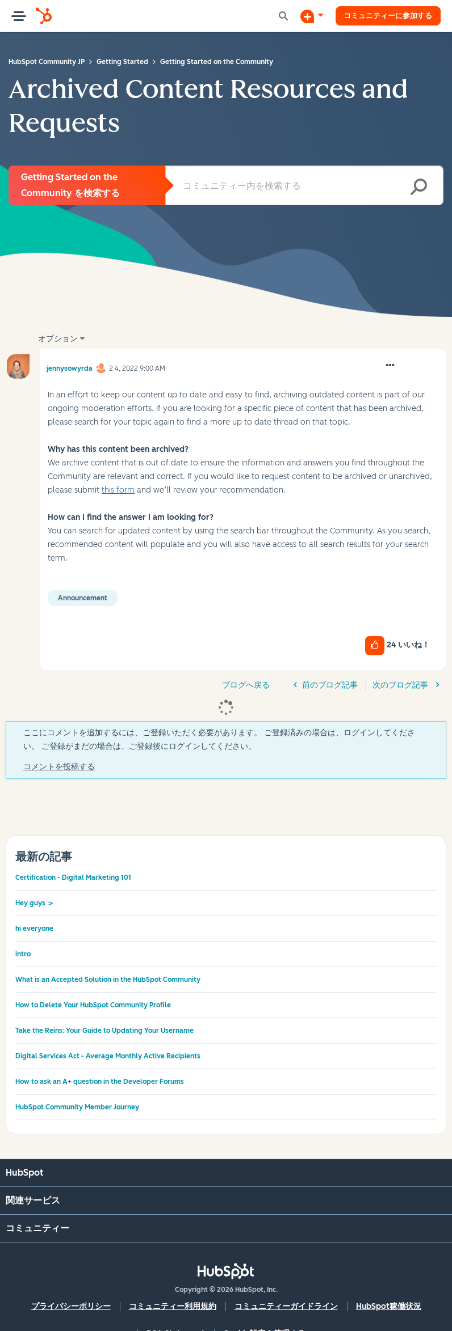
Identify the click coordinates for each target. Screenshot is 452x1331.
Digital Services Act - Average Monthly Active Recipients (107, 1056)
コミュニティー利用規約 (172, 1306)
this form (118, 490)
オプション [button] (58, 339)
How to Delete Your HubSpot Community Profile (93, 1005)
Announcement (82, 598)
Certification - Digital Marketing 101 (73, 877)
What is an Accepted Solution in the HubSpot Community (107, 980)
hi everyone (34, 928)
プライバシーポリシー (71, 1306)
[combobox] (304, 185)
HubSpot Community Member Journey (77, 1107)
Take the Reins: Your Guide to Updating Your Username (104, 1031)
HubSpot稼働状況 (388, 1306)
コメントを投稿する (59, 767)
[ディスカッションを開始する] (302, 16)
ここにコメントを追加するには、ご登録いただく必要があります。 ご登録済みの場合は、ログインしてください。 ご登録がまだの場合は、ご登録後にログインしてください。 (219, 739)
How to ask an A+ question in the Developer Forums (99, 1082)
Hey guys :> (34, 903)
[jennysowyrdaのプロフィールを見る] (70, 367)
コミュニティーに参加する (383, 15)
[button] (390, 365)
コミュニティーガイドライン (286, 1306)
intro (23, 954)
